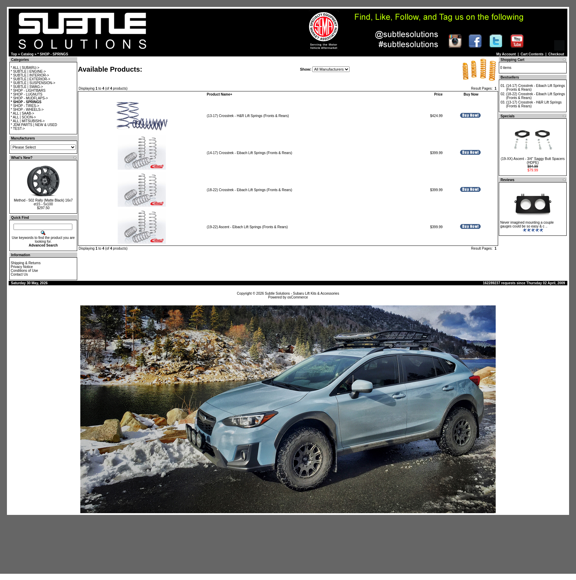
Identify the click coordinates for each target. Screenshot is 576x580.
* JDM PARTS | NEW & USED (34, 125)
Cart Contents (532, 54)
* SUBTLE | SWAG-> (27, 87)
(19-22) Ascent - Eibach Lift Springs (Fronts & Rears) (247, 227)
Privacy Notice (22, 267)
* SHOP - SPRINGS (52, 54)
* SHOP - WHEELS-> (27, 109)
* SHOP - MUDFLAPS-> (29, 98)
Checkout (556, 54)
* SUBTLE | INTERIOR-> (30, 75)
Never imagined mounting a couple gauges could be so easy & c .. (527, 224)
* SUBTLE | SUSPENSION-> (33, 83)
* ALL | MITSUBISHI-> (28, 121)
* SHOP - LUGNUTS (27, 94)
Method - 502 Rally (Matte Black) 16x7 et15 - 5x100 (43, 202)
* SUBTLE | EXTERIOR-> (30, 79)
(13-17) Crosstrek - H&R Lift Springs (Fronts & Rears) (248, 116)
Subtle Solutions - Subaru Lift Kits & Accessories (302, 293)
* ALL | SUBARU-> (25, 68)
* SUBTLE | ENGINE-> (28, 71)
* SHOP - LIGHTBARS (28, 90)
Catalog (27, 54)
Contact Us (19, 274)
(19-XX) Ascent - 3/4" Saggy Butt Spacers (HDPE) (533, 160)
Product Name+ (219, 94)
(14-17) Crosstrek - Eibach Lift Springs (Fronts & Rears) (249, 153)
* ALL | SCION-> (23, 117)
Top (14, 54)
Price (438, 94)
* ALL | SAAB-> (22, 113)
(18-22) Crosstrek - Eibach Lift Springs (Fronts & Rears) (249, 190)
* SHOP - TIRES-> (25, 106)
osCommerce (297, 297)
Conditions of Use (24, 271)
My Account (506, 54)
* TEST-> (18, 129)
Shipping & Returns (25, 263)
